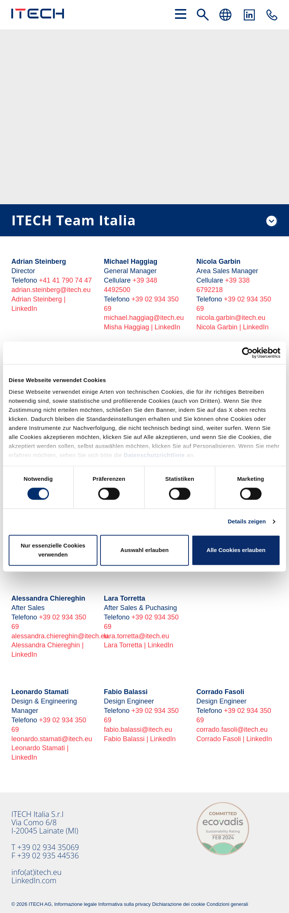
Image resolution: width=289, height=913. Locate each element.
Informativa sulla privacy (124, 904)
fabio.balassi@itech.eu (138, 729)
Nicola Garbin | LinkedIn (232, 327)
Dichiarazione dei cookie (178, 904)
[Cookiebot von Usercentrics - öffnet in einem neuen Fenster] (247, 352)
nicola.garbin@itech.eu (230, 317)
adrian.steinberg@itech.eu (50, 290)
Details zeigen (247, 521)
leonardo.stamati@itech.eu (51, 739)
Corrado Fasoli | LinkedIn (234, 739)
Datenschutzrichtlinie (154, 455)
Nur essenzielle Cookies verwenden (53, 550)
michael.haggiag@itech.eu (144, 317)
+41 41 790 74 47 (65, 280)
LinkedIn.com (33, 880)
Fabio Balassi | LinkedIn (140, 739)
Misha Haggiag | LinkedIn (142, 327)
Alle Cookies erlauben (236, 550)
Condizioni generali (227, 904)
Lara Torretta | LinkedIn (138, 645)
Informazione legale (75, 904)
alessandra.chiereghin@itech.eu (59, 636)
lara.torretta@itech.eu (136, 636)
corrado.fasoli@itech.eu (232, 729)
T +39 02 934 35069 (45, 847)
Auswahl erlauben (144, 550)
